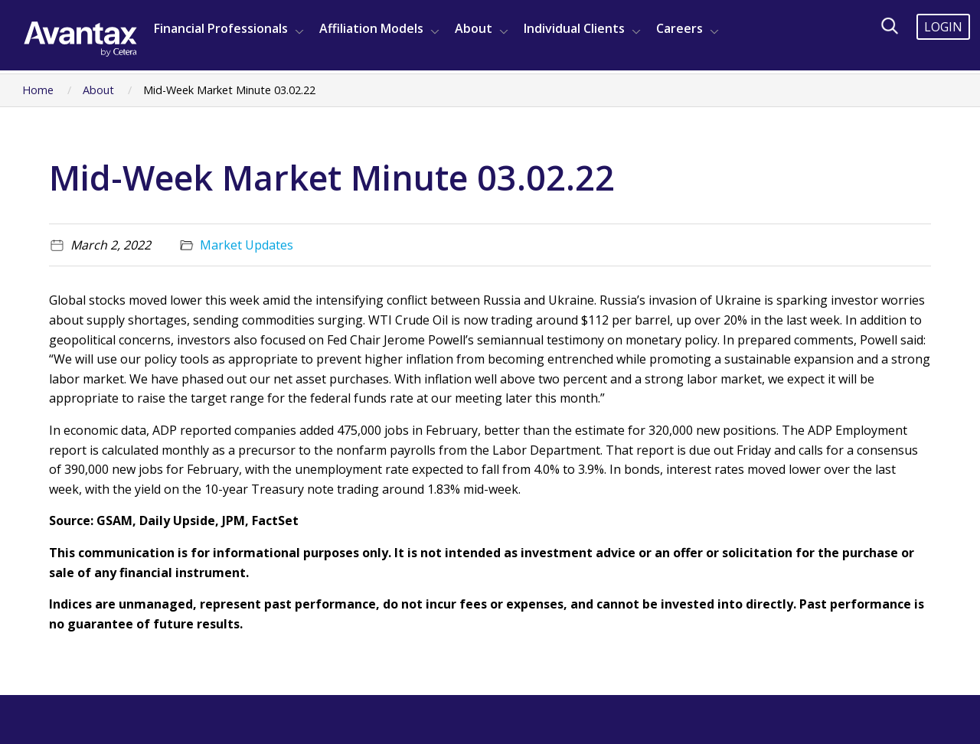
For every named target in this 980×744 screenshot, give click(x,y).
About (473, 28)
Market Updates (246, 245)
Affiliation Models (371, 28)
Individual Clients (574, 28)
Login (943, 26)
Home (38, 90)
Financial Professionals (221, 28)
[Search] (889, 26)
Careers (679, 28)
